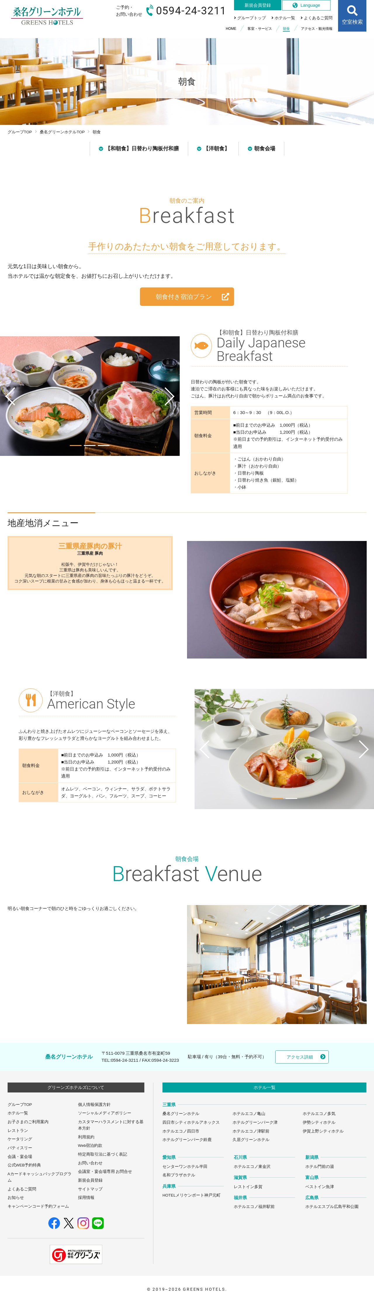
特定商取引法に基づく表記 (102, 1154)
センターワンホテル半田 (184, 1166)
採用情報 (86, 1197)
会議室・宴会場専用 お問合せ (105, 1171)
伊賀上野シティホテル (323, 1131)
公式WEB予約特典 (24, 1165)
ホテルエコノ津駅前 (251, 1131)
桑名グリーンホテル (180, 1113)
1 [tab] (76, 445)
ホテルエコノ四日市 (180, 1131)
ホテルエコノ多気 (319, 1113)
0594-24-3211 (124, 1060)
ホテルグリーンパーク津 (255, 1122)
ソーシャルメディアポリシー (104, 1113)
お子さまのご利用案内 (28, 1122)
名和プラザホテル (178, 1175)
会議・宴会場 (20, 1156)
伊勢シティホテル (319, 1122)
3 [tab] (104, 445)
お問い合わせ (90, 1163)
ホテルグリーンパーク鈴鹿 (187, 1139)
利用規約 (86, 1137)
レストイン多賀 (248, 1187)
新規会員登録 (90, 1180)
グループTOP (20, 132)
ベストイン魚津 (319, 1187)
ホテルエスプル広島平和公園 (332, 1206)
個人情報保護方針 (94, 1104)
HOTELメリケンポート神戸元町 (191, 1195)
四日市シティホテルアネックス (191, 1122)
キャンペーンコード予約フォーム (38, 1206)
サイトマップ (90, 1189)
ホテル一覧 (18, 1113)
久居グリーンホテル (251, 1139)
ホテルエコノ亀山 (249, 1113)
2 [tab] (90, 445)
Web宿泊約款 (90, 1145)
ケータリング (20, 1139)
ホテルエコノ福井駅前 (254, 1206)
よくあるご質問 (22, 1189)
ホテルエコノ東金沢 (252, 1166)
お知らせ (16, 1197)
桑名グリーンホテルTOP (62, 132)
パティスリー (20, 1148)
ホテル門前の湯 (319, 1166)
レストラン (18, 1130)
